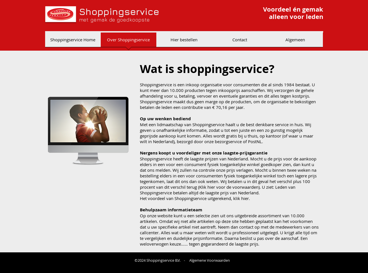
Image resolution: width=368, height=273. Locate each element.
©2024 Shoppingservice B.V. (157, 260)
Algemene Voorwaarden (209, 260)
